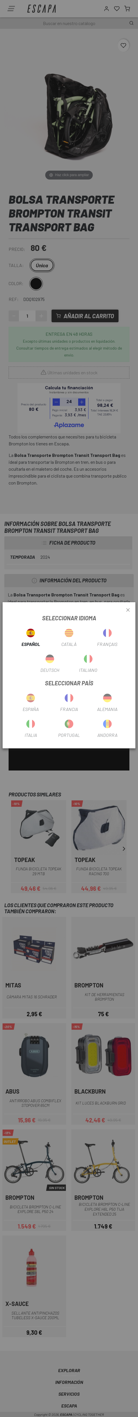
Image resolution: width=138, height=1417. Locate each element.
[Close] (128, 610)
